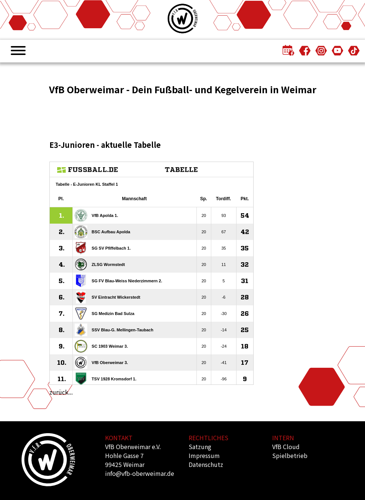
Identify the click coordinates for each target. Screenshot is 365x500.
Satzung (200, 446)
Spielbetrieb (289, 455)
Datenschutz (206, 464)
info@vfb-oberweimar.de (139, 473)
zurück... (61, 391)
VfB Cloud (286, 446)
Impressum (204, 455)
